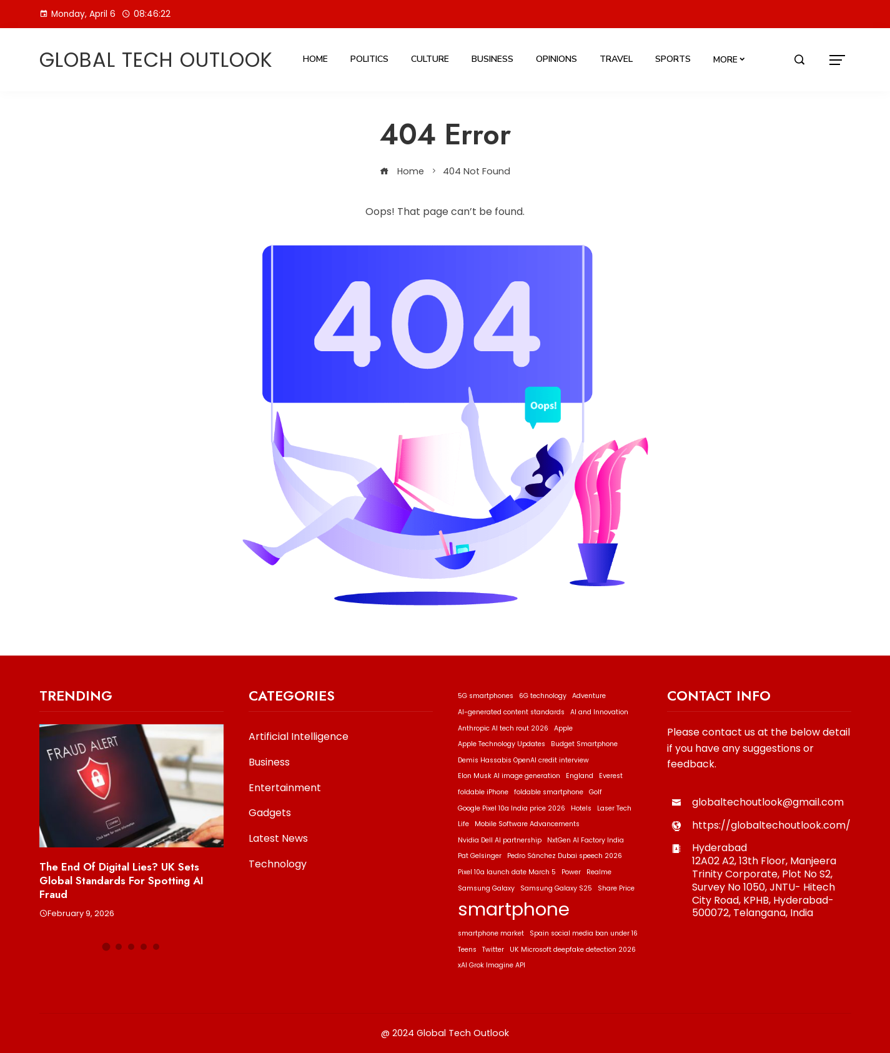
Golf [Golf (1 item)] (595, 792)
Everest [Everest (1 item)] (611, 776)
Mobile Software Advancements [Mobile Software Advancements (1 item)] (527, 824)
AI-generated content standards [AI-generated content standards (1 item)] (511, 712)
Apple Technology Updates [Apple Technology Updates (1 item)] (501, 744)
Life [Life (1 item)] (463, 824)
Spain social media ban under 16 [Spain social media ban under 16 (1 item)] (584, 933)
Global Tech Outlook (156, 60)
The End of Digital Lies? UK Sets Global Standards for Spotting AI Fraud (121, 880)
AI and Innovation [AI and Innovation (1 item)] (599, 712)
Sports (673, 59)
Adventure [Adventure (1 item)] (589, 696)
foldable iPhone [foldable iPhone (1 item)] (483, 792)
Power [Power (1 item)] (571, 872)
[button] (106, 947)
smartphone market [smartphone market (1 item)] (491, 933)
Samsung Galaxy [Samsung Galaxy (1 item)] (486, 888)
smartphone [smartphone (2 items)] (514, 909)
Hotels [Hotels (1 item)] (581, 808)
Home (315, 59)
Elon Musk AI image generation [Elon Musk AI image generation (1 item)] (509, 776)
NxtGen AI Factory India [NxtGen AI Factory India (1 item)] (585, 840)
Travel (616, 59)
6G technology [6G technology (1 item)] (542, 696)
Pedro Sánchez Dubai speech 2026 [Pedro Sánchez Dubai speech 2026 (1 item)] (564, 856)
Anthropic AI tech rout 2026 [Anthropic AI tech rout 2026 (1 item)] (503, 728)
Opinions (556, 59)
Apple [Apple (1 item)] (563, 728)
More (725, 60)
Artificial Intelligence (299, 737)
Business (492, 59)
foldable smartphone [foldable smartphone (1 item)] (548, 792)
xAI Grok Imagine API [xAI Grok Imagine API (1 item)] (491, 965)
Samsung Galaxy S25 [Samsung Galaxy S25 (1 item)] (556, 888)
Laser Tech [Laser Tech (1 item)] (614, 808)
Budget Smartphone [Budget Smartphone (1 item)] (584, 744)
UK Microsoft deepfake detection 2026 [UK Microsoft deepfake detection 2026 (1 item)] (573, 949)
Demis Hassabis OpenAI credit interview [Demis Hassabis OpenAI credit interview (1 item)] (523, 760)
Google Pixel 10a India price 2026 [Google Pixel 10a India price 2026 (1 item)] (511, 808)
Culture (430, 59)
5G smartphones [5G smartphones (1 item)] (485, 696)
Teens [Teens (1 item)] (467, 949)
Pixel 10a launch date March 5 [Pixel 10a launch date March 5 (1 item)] (507, 872)
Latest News (278, 839)
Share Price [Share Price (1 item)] (616, 888)
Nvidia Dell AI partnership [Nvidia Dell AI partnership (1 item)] (499, 840)
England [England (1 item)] (579, 776)
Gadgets (270, 813)
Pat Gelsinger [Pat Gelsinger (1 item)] (480, 856)
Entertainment (285, 788)
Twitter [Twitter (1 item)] (493, 949)
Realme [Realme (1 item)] (598, 872)
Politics (369, 59)
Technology (278, 864)
